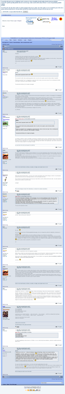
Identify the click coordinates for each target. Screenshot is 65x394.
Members (20, 40)
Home (6, 40)
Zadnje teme (31, 38)
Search (15, 40)
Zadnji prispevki (24, 38)
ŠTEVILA (44, 38)
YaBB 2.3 (39, 386)
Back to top (5, 67)
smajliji (53, 38)
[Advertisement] (32, 32)
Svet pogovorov (5, 42)
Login (15, 20)
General (11, 42)
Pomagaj (49, 38)
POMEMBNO (13, 38)
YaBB (25, 387)
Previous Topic (54, 44)
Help (10, 40)
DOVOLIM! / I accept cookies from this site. (12, 11)
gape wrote (17, 332)
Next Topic (60, 44)
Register (20, 20)
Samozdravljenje (16, 42)
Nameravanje (38, 38)
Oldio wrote (17, 196)
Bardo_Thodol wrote (19, 118)
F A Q (18, 38)
